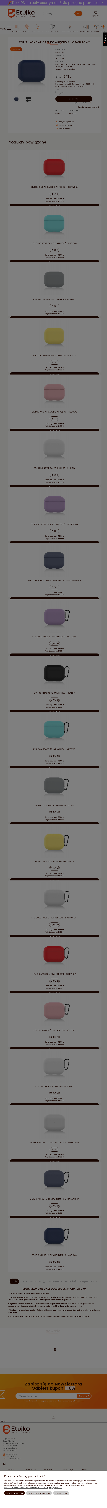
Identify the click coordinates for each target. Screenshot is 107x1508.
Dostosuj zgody (61, 1493)
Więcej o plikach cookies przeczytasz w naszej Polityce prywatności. (33, 1488)
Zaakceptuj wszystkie (14, 1493)
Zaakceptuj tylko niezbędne (39, 1493)
